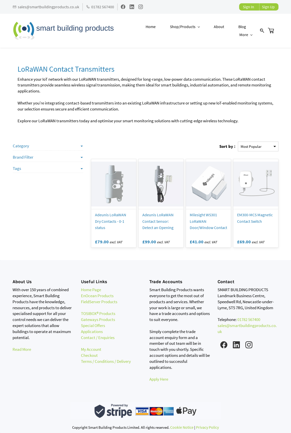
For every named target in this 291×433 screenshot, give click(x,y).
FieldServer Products (99, 301)
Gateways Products (98, 319)
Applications (92, 331)
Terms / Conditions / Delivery (106, 361)
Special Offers (93, 325)
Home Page (91, 290)
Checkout (89, 355)
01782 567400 (248, 319)
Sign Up (268, 6)
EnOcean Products (97, 295)
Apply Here (158, 379)
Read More (22, 349)
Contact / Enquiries (98, 337)
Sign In (248, 6)
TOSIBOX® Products (98, 313)
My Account (91, 349)
